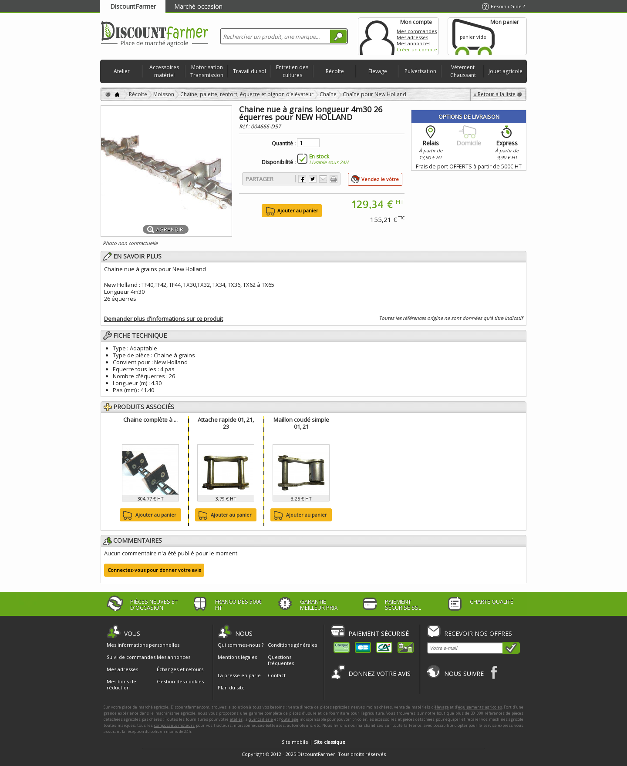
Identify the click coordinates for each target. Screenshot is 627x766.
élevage (442, 707)
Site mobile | (313, 742)
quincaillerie (261, 719)
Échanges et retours (180, 669)
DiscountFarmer (133, 6)
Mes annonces (413, 43)
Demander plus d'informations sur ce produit (163, 319)
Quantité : (284, 143)
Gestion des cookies (180, 682)
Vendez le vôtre (380, 179)
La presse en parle (239, 675)
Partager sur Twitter (313, 179)
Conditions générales (292, 645)
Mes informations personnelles (143, 645)
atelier (236, 719)
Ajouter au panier (148, 515)
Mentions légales (237, 657)
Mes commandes (417, 31)
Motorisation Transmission (206, 71)
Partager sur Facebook (302, 179)
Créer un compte (417, 49)
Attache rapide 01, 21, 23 (226, 423)
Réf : (245, 126)
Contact (277, 675)
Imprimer (333, 179)
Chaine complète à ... (150, 419)
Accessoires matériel (164, 71)
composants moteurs (174, 725)
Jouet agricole (505, 71)
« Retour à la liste (494, 94)
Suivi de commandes (131, 657)
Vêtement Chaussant (463, 71)
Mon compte (377, 36)
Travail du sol (249, 71)
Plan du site (231, 687)
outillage (289, 719)
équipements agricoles (480, 707)
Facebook (494, 672)
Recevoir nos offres (478, 633)
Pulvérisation (420, 71)
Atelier (122, 71)
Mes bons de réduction (121, 685)
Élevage (377, 71)
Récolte (335, 71)
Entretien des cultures (292, 71)
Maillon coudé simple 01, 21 (301, 423)
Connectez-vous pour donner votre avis (154, 570)
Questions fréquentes (281, 660)
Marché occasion (198, 6)
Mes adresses (412, 37)
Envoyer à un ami (323, 179)
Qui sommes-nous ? (240, 645)
